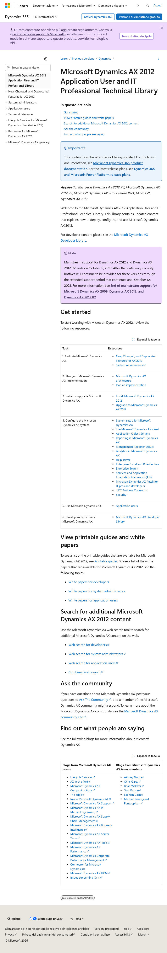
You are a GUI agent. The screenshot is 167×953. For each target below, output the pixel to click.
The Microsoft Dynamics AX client (137, 429)
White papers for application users (93, 600)
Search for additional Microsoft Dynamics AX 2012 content (101, 123)
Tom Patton (131, 790)
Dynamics (105, 58)
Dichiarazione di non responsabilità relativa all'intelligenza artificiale (47, 929)
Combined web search (84, 672)
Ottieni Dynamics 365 (98, 17)
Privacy (9, 934)
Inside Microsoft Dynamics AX (89, 799)
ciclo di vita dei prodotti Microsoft (38, 34)
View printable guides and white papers (89, 118)
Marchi (142, 934)
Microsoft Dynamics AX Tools (88, 843)
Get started (71, 112)
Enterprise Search (127, 468)
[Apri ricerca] (148, 5)
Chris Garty (131, 781)
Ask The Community (93, 699)
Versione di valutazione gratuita (139, 17)
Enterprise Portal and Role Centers (137, 464)
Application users (127, 506)
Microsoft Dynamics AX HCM (89, 873)
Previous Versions (83, 58)
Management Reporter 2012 (134, 447)
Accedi (158, 5)
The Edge (76, 795)
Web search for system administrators (95, 654)
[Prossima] (138, 5)
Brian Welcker (132, 786)
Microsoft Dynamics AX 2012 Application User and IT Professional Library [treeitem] (27, 80)
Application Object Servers (133, 433)
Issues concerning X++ (85, 877)
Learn (64, 58)
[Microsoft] (7, 5)
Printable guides (106, 561)
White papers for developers (88, 582)
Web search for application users (92, 663)
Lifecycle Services (81, 777)
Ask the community (76, 129)
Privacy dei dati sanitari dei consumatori (47, 934)
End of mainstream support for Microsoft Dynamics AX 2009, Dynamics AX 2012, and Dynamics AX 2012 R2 (110, 291)
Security (121, 495)
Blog (126, 929)
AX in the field (79, 781)
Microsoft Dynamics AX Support (90, 803)
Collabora (143, 929)
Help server (123, 460)
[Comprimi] (45, 59)
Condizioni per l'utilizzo (95, 934)
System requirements (129, 365)
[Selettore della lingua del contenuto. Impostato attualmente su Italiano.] (14, 918)
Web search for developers (87, 644)
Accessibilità (122, 934)
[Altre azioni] (158, 58)
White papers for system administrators (96, 591)
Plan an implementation (131, 385)
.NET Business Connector (131, 490)
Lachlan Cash (132, 795)
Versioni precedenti (106, 929)
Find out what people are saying (84, 134)
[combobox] (28, 67)
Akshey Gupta (133, 777)
